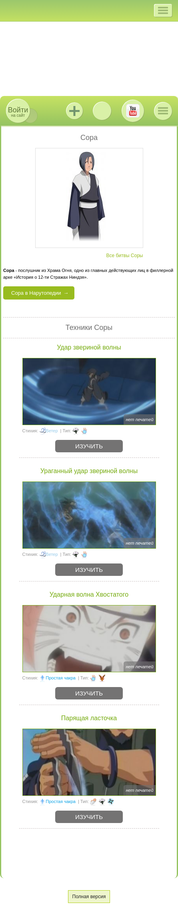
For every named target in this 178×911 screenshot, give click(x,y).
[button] (163, 10)
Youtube (133, 111)
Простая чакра (61, 677)
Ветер (52, 430)
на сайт (18, 112)
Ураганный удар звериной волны (89, 470)
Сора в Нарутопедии (36, 293)
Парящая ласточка (89, 718)
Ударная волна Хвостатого (89, 594)
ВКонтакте (102, 111)
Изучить (89, 446)
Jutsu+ (74, 110)
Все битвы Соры (124, 255)
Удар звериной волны (89, 347)
